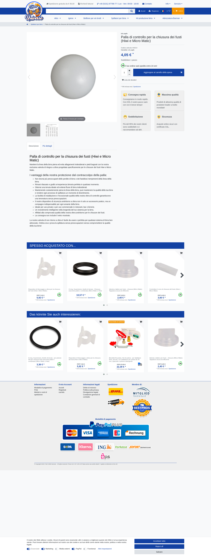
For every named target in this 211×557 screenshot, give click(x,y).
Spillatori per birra (119, 18)
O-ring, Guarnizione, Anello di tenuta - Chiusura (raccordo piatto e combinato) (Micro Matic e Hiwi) (85, 290)
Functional (92, 549)
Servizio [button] (177, 4)
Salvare (159, 552)
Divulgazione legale (90, 392)
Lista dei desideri (129, 80)
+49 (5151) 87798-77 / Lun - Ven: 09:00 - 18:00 (118, 4)
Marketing (49, 549)
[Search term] (87, 11)
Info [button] (167, 4)
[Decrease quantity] (129, 74)
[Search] (131, 11)
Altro (56, 18)
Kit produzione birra (144, 18)
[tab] (34, 146)
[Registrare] (153, 11)
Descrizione (34, 146)
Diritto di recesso (89, 388)
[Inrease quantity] (129, 70)
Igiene (71, 18)
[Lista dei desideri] (168, 11)
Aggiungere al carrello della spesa (163, 72)
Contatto (147, 4)
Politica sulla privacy (91, 390)
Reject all (159, 546)
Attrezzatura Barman (171, 18)
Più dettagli (47, 146)
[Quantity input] (124, 72)
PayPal (78, 549)
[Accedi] (142, 11)
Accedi (61, 388)
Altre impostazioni (105, 549)
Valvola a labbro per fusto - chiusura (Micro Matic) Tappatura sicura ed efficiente (125, 290)
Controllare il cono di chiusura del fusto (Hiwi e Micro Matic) (164, 290)
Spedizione (137, 86)
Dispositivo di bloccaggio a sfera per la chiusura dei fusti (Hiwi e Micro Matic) (44, 290)
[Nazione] (162, 11)
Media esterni (64, 549)
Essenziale (35, 549)
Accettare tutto (159, 541)
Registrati (62, 390)
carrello (61, 392)
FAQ (36, 390)
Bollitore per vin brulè (92, 18)
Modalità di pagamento (43, 388)
